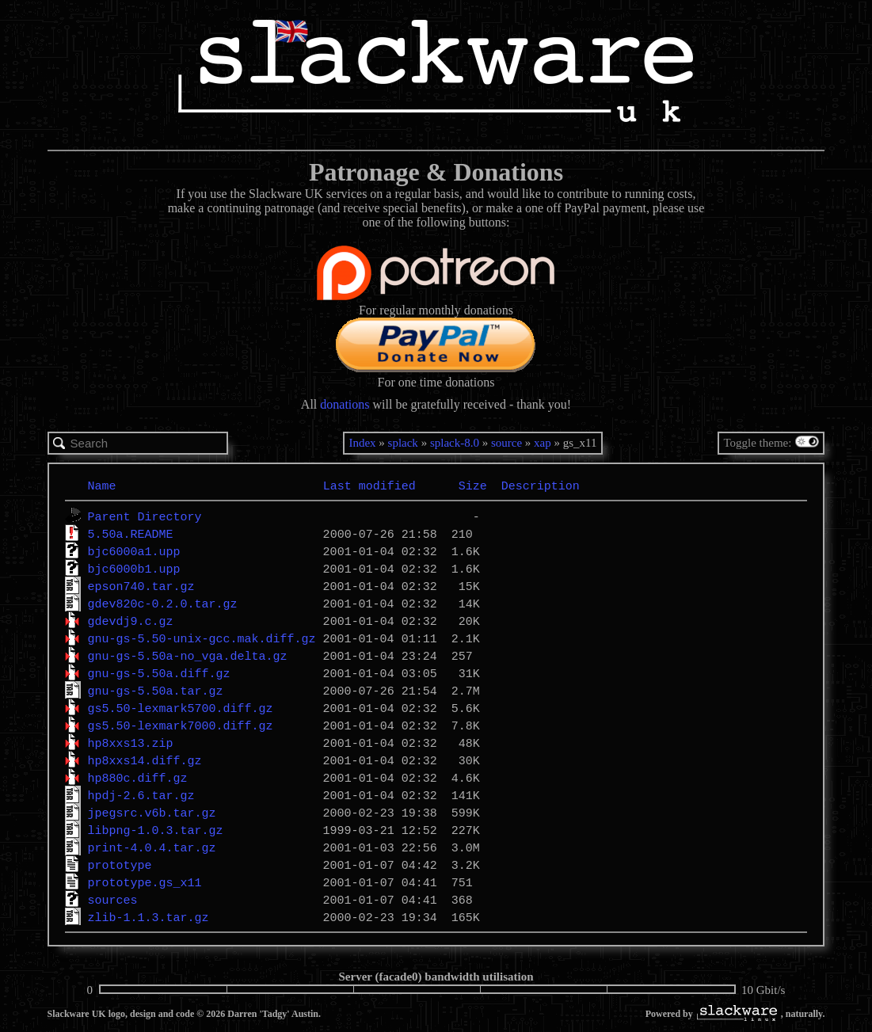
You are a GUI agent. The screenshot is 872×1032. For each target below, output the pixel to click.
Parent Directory (145, 516)
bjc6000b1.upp (134, 569)
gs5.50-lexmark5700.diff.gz (180, 708)
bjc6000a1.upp (134, 551)
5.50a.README (130, 534)
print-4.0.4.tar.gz (152, 847)
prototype (120, 865)
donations (344, 404)
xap (542, 442)
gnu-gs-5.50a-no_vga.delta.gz (187, 656)
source (506, 442)
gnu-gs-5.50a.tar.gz (155, 691)
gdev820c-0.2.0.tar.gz (163, 603)
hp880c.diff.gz (138, 778)
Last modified (369, 485)
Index (361, 442)
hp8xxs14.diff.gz (145, 760)
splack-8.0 (454, 442)
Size (473, 485)
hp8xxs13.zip (130, 743)
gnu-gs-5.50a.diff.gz (159, 673)
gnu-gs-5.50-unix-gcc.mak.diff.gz (202, 638)
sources (113, 900)
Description (540, 485)
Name (102, 485)
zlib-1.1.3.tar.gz (148, 917)
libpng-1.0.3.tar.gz (155, 830)
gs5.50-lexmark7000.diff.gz (180, 725)
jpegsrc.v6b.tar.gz (152, 813)
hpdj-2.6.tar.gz (141, 795)
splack (403, 442)
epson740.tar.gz (141, 586)
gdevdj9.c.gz (130, 621)
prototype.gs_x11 (145, 882)
